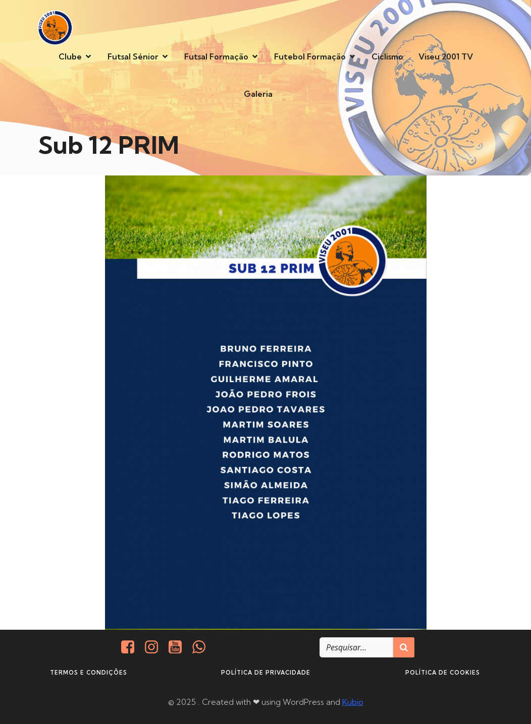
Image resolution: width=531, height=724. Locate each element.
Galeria (258, 94)
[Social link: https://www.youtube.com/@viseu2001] (179, 647)
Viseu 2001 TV (445, 56)
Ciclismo (387, 56)
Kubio (352, 702)
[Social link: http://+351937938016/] (203, 647)
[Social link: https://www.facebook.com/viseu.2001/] (131, 647)
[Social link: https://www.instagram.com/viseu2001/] (155, 647)
